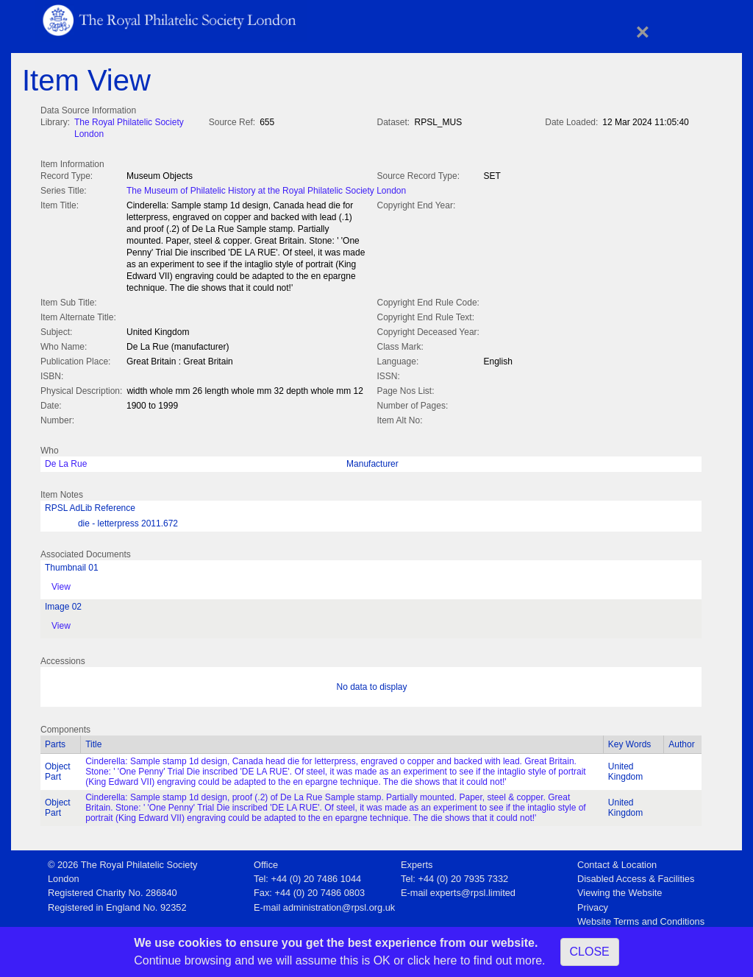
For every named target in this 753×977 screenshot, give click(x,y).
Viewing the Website (619, 889)
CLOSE (590, 951)
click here (432, 960)
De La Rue (66, 461)
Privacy (592, 904)
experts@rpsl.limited (472, 889)
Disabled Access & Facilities (635, 875)
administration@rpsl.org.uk (339, 904)
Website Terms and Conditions (640, 918)
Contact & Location (617, 861)
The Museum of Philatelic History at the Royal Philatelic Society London (266, 189)
